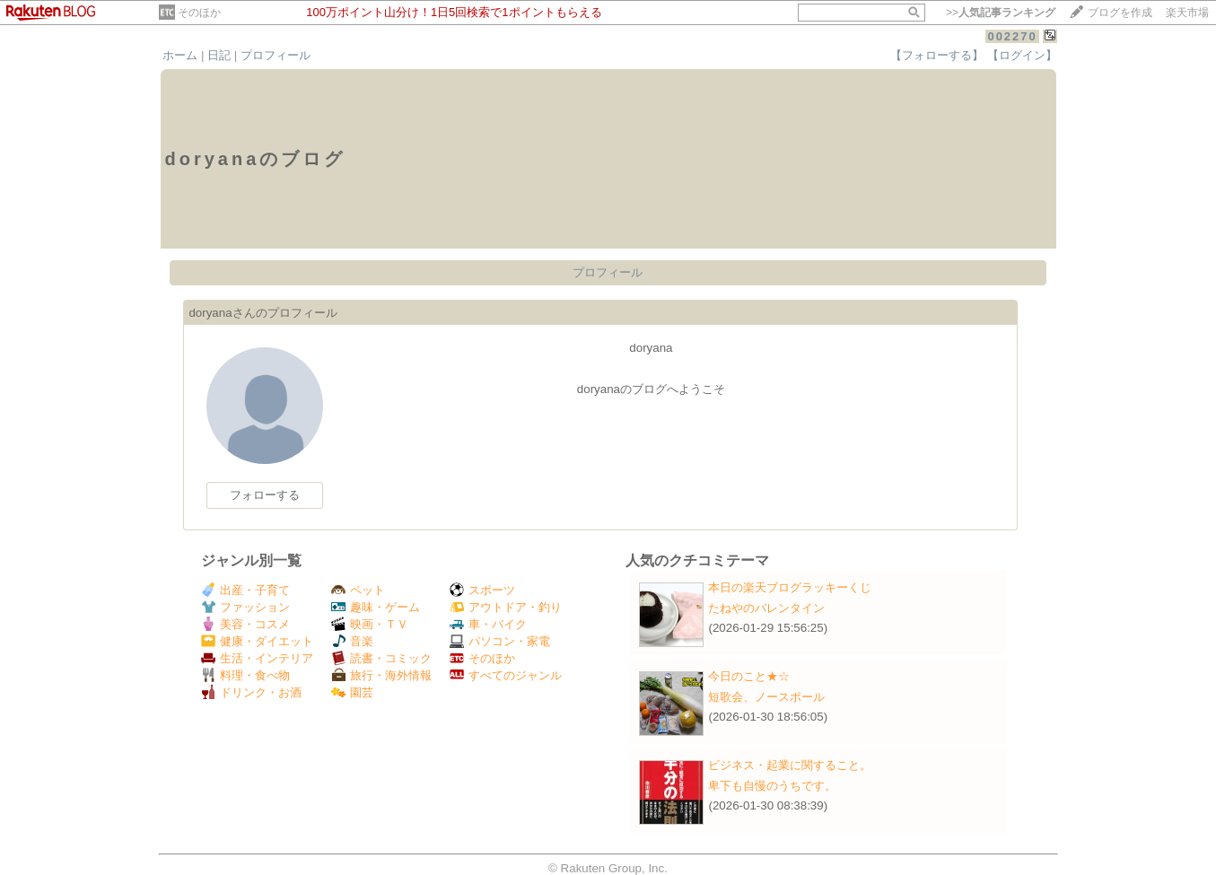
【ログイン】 (1022, 55)
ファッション (245, 607)
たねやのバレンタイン (766, 608)
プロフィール (276, 55)
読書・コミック (381, 658)
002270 (1012, 36)
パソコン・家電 (500, 641)
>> (1000, 12)
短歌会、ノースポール (766, 697)
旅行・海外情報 (381, 675)
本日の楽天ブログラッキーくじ (789, 587)
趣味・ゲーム (375, 607)
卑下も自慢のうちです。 (772, 785)
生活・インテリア (257, 658)
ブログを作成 (1120, 12)
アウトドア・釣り (506, 607)
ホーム (179, 55)
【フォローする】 (937, 55)
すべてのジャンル (506, 675)
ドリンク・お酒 (251, 692)
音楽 (352, 641)
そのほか (199, 12)
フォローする (265, 495)
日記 (219, 55)
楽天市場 (1187, 12)
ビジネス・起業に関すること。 (789, 765)
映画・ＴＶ (369, 624)
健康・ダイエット (257, 641)
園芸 (352, 692)
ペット (358, 590)
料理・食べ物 (245, 675)
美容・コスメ (245, 624)
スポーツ (482, 590)
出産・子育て (245, 590)
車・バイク (488, 624)
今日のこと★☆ (749, 676)
